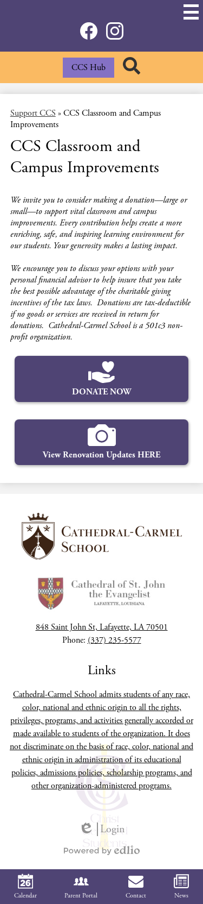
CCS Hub (88, 67)
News (181, 887)
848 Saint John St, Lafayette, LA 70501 (102, 627)
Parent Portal (80, 887)
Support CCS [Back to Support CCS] (33, 113)
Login (101, 829)
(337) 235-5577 (114, 640)
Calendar (25, 887)
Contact (136, 887)
